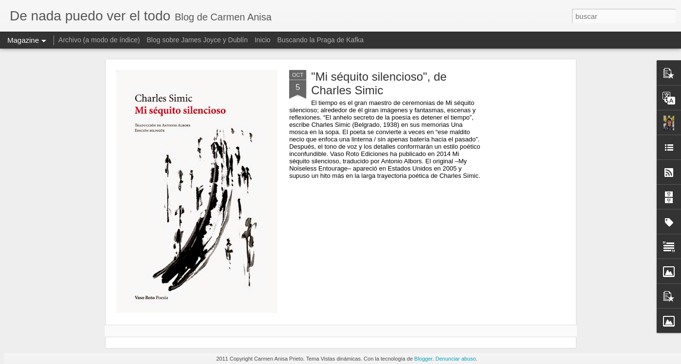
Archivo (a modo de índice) (99, 40)
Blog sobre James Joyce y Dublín (197, 40)
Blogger (423, 359)
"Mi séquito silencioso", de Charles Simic (379, 83)
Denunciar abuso (456, 359)
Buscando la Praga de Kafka (320, 40)
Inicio (263, 40)
